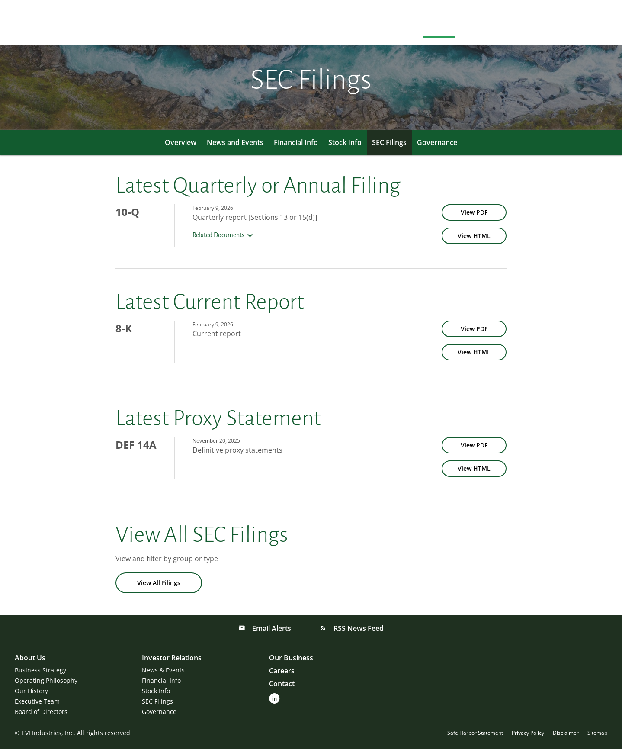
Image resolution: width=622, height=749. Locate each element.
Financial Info (296, 142)
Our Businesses (495, 24)
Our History (31, 691)
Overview (180, 142)
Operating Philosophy (46, 680)
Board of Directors (41, 711)
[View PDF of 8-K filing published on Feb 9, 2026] (474, 329)
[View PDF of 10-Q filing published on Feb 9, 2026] (474, 212)
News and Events (235, 142)
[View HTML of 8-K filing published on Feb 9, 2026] (474, 352)
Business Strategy (40, 670)
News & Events (163, 670)
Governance (437, 142)
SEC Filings (389, 142)
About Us (393, 24)
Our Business (291, 657)
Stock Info (345, 142)
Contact (588, 24)
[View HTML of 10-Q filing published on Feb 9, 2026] (474, 236)
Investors (439, 24)
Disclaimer (566, 733)
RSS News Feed (358, 628)
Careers (548, 24)
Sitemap (597, 733)
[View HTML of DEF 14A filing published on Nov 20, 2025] (474, 468)
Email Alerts (270, 628)
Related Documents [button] (223, 234)
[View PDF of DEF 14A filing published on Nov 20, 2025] (474, 445)
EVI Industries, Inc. (48, 733)
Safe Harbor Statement (475, 733)
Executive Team (37, 701)
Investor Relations (172, 657)
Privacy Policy (528, 733)
